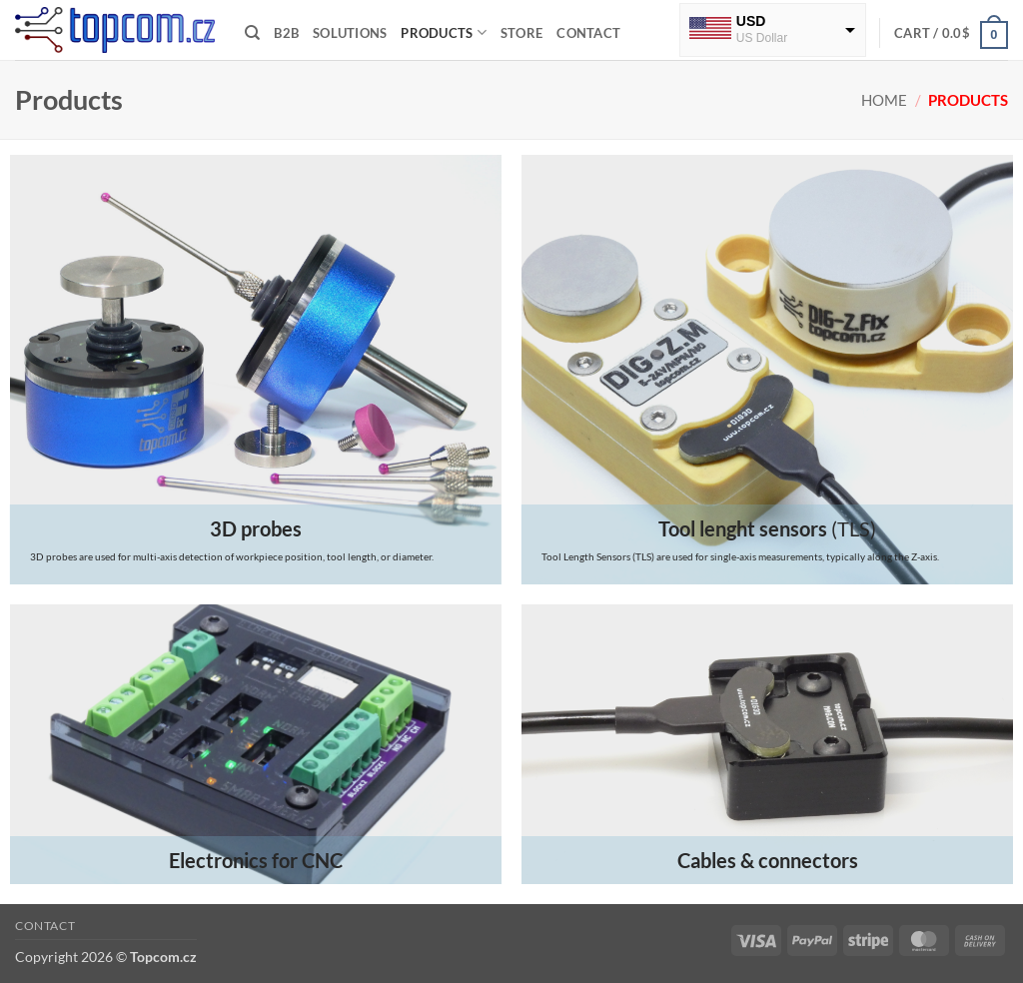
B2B (286, 33)
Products (444, 32)
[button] (951, 33)
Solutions (350, 33)
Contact (588, 33)
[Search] (252, 33)
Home (884, 100)
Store (521, 33)
